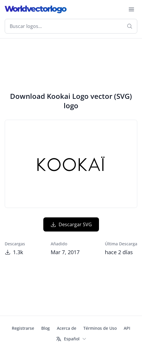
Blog (45, 328)
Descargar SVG (71, 224)
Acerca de (66, 328)
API (127, 328)
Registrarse (23, 328)
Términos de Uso (100, 328)
